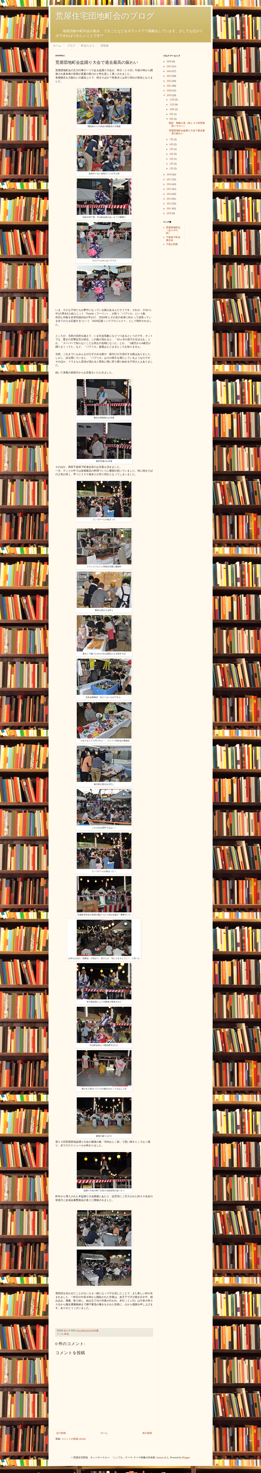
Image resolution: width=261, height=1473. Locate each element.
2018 (169, 174)
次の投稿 (61, 1433)
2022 (169, 81)
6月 (172, 144)
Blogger (186, 1457)
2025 (169, 66)
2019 (169, 95)
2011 (169, 208)
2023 (169, 76)
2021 (169, 85)
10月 (172, 109)
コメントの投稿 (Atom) (73, 1439)
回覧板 (105, 45)
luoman (160, 1457)
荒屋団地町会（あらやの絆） (173, 230)
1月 (172, 168)
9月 (172, 114)
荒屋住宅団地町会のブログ (105, 16)
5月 (172, 149)
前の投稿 (147, 1433)
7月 (172, 139)
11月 (172, 104)
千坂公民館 (172, 244)
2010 (169, 213)
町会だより (88, 45)
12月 (172, 99)
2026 (169, 61)
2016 (169, 184)
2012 (169, 203)
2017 (169, 179)
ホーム (57, 45)
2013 (169, 198)
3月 (172, 159)
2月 (172, 163)
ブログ (71, 45)
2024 (169, 71)
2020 (169, 90)
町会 (66, 1334)
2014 (169, 194)
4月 (172, 154)
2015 (169, 189)
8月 (172, 119)
